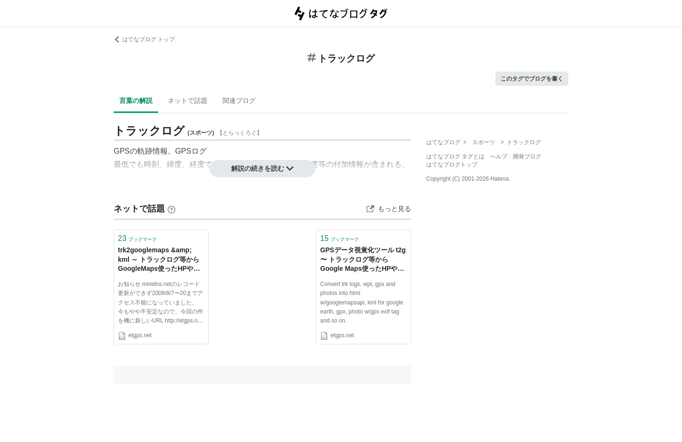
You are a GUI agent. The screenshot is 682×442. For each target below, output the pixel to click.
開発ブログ (527, 156)
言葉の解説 (136, 100)
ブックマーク (137, 238)
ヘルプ (498, 156)
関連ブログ (239, 100)
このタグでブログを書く (532, 78)
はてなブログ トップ (144, 39)
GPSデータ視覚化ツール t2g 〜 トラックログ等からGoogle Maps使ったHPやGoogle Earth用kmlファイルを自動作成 (363, 260)
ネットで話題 (187, 100)
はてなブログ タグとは (455, 156)
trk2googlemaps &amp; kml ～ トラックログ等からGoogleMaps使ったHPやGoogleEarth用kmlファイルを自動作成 (160, 260)
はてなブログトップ (451, 164)
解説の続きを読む (262, 168)
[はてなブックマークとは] (171, 208)
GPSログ (190, 151)
